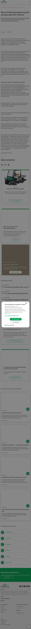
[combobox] (26, 303)
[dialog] (15, 314)
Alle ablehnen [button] (15, 322)
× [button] (27, 302)
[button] (15, 315)
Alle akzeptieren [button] (16, 319)
